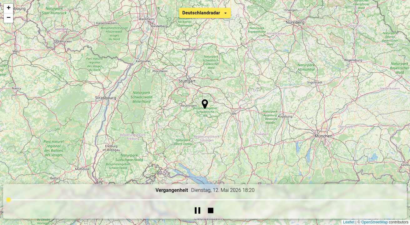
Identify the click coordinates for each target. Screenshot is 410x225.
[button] (204, 104)
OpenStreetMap (374, 222)
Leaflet (348, 222)
